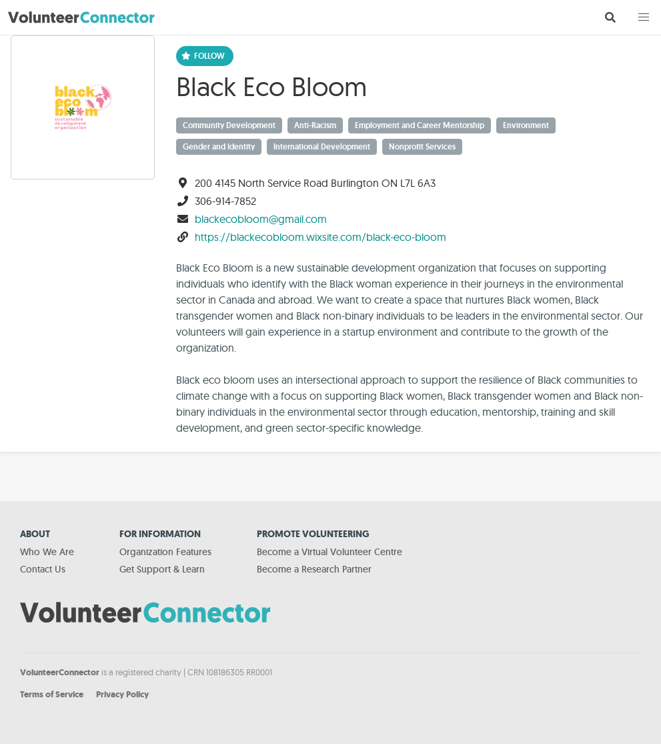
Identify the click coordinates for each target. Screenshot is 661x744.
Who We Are (47, 552)
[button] (643, 17)
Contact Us (42, 569)
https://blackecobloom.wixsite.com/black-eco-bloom (320, 237)
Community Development (229, 125)
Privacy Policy (122, 694)
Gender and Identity (219, 146)
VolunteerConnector (59, 672)
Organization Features (165, 552)
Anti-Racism (315, 125)
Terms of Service (51, 694)
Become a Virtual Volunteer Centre (329, 552)
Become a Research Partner (314, 569)
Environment (526, 125)
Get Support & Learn (162, 569)
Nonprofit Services (422, 146)
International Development (321, 146)
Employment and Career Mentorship (419, 125)
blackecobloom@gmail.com (261, 219)
